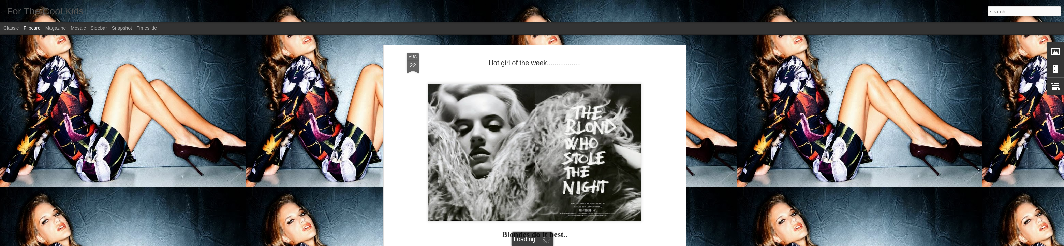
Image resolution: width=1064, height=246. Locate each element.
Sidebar (99, 28)
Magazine (55, 28)
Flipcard (32, 28)
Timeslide (147, 28)
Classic (11, 28)
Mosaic (78, 28)
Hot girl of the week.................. (534, 63)
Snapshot (122, 28)
